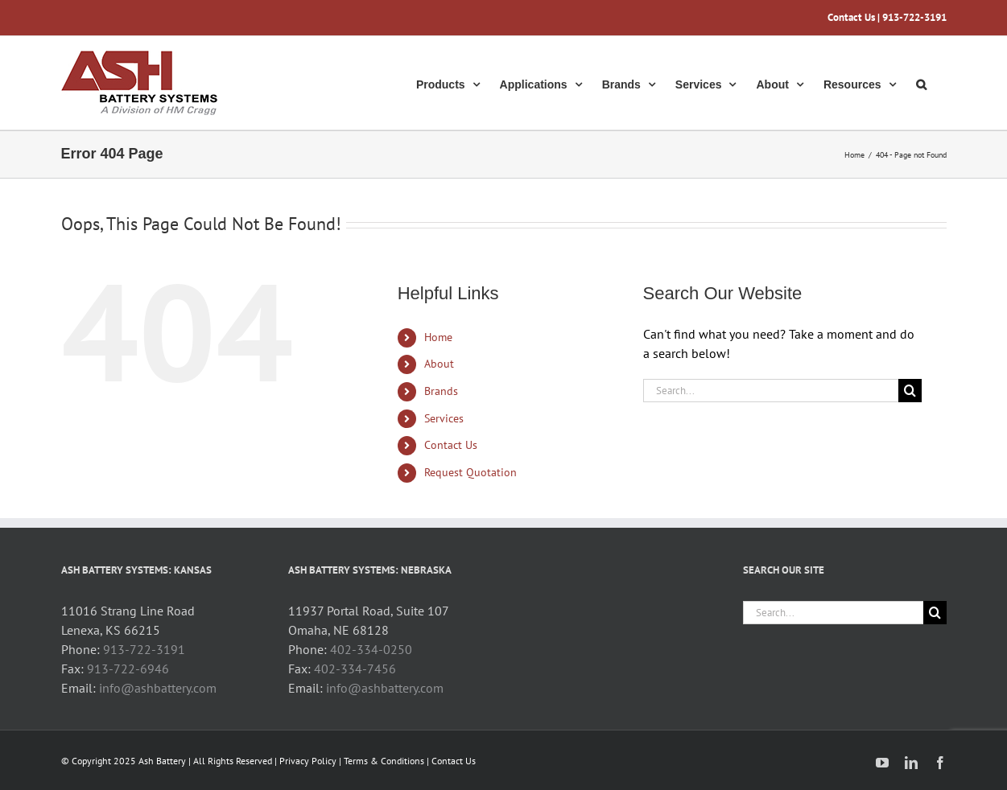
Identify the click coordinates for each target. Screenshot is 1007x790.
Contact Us (851, 17)
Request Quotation (470, 472)
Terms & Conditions (384, 761)
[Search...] (771, 390)
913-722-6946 (128, 668)
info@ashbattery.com (158, 688)
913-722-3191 (144, 649)
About (439, 363)
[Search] (910, 390)
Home (438, 337)
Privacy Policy (307, 761)
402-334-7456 (355, 668)
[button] (921, 83)
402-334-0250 (371, 649)
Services (444, 418)
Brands (441, 391)
